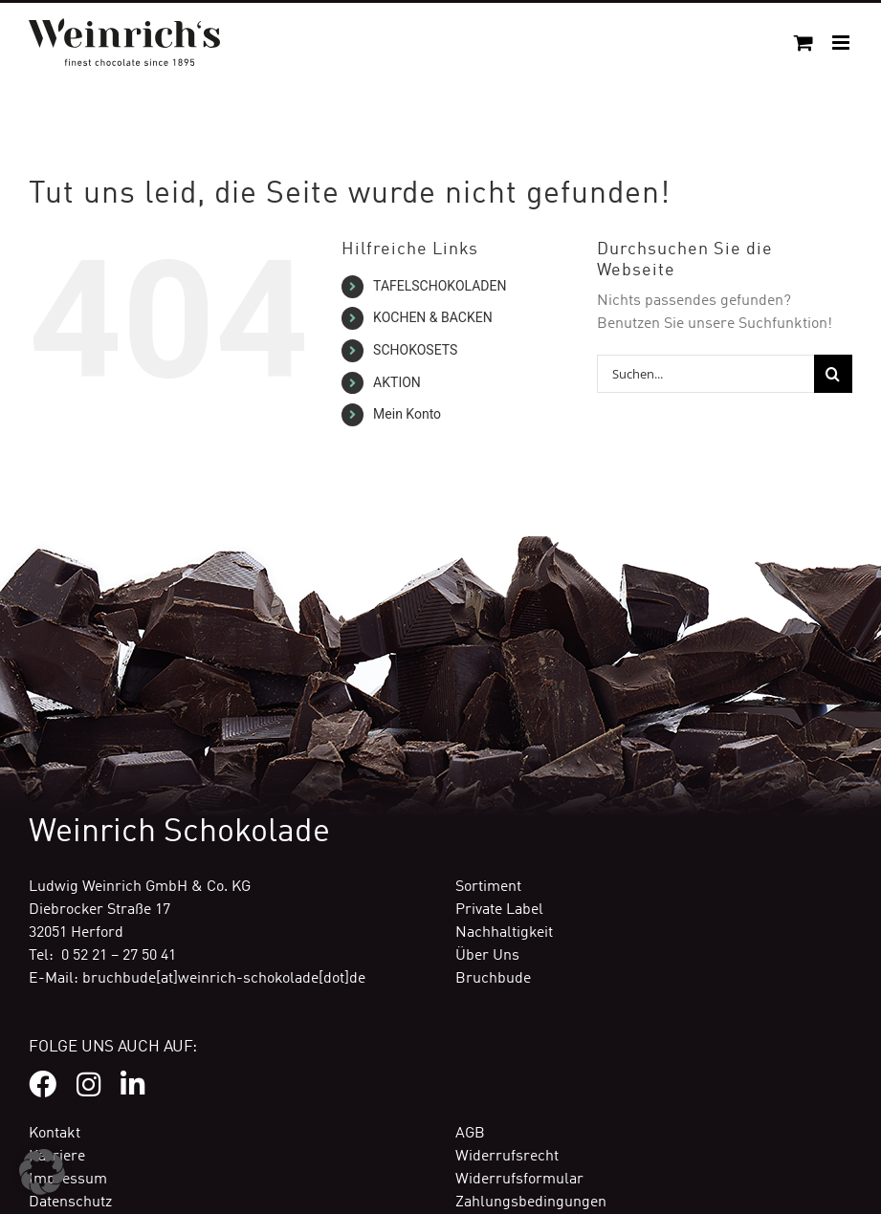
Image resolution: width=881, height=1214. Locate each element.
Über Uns (487, 956)
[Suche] (833, 374)
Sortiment (488, 887)
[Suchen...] (705, 374)
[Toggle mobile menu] (842, 43)
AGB (470, 1133)
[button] (42, 1172)
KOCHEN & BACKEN (433, 317)
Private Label (499, 910)
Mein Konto (407, 414)
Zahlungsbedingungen (530, 1202)
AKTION (397, 382)
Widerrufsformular (519, 1179)
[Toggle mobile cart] (803, 43)
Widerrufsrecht (507, 1156)
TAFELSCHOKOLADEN (439, 285)
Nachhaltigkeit (504, 933)
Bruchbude (493, 978)
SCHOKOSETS (415, 350)
